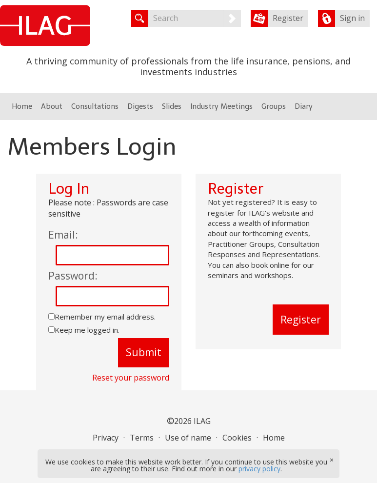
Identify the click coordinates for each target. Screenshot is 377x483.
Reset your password (130, 377)
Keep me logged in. (87, 330)
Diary (304, 106)
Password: (73, 275)
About (51, 106)
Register (288, 18)
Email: (63, 235)
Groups (273, 106)
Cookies (237, 437)
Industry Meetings (221, 106)
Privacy (106, 437)
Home (22, 106)
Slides (171, 106)
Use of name (188, 437)
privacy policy (259, 468)
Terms (142, 437)
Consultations (95, 106)
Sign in (352, 18)
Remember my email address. (105, 317)
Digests (140, 106)
